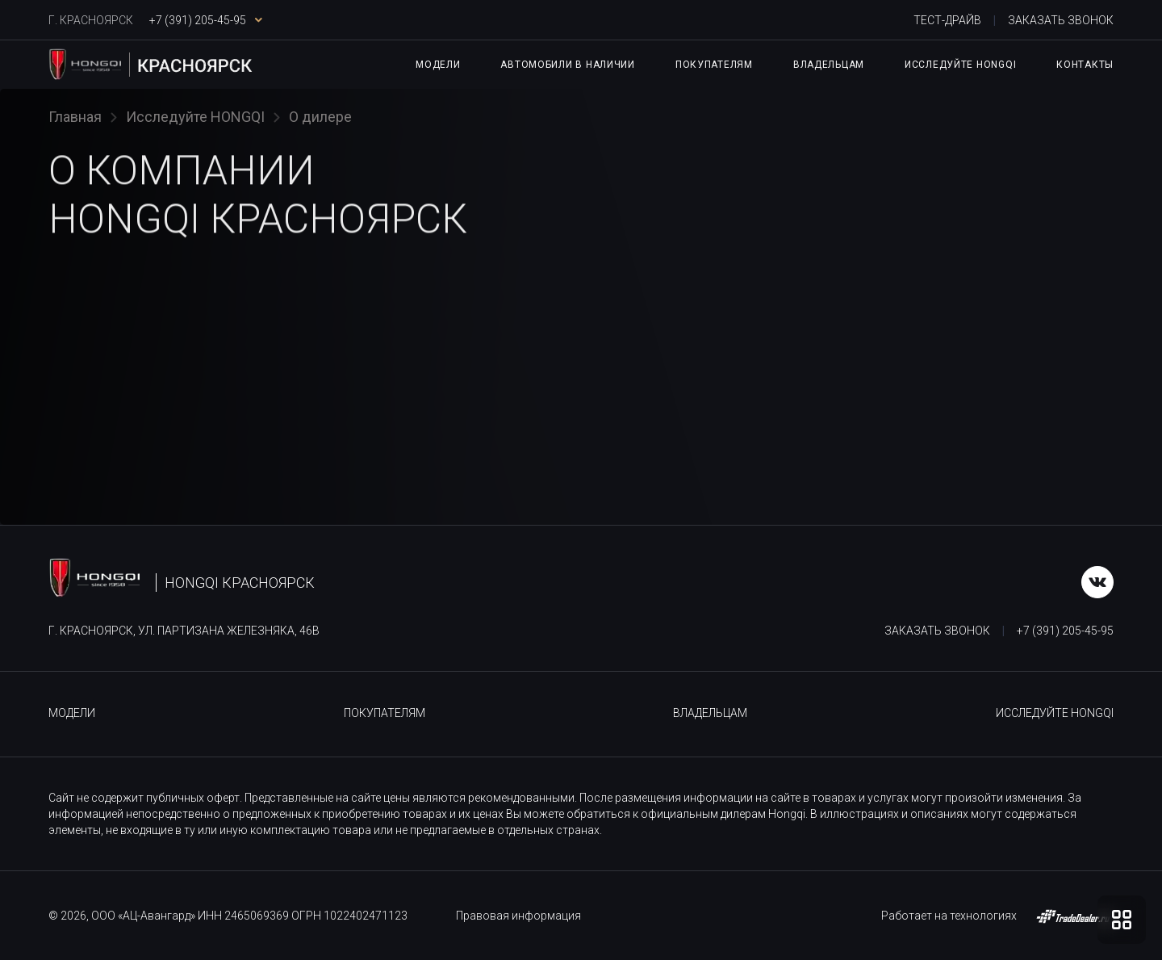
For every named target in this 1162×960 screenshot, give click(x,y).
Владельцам (828, 64)
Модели (438, 64)
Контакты (1085, 64)
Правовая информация (518, 915)
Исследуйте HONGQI (960, 64)
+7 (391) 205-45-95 (1065, 630)
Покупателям (714, 64)
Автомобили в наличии (567, 64)
